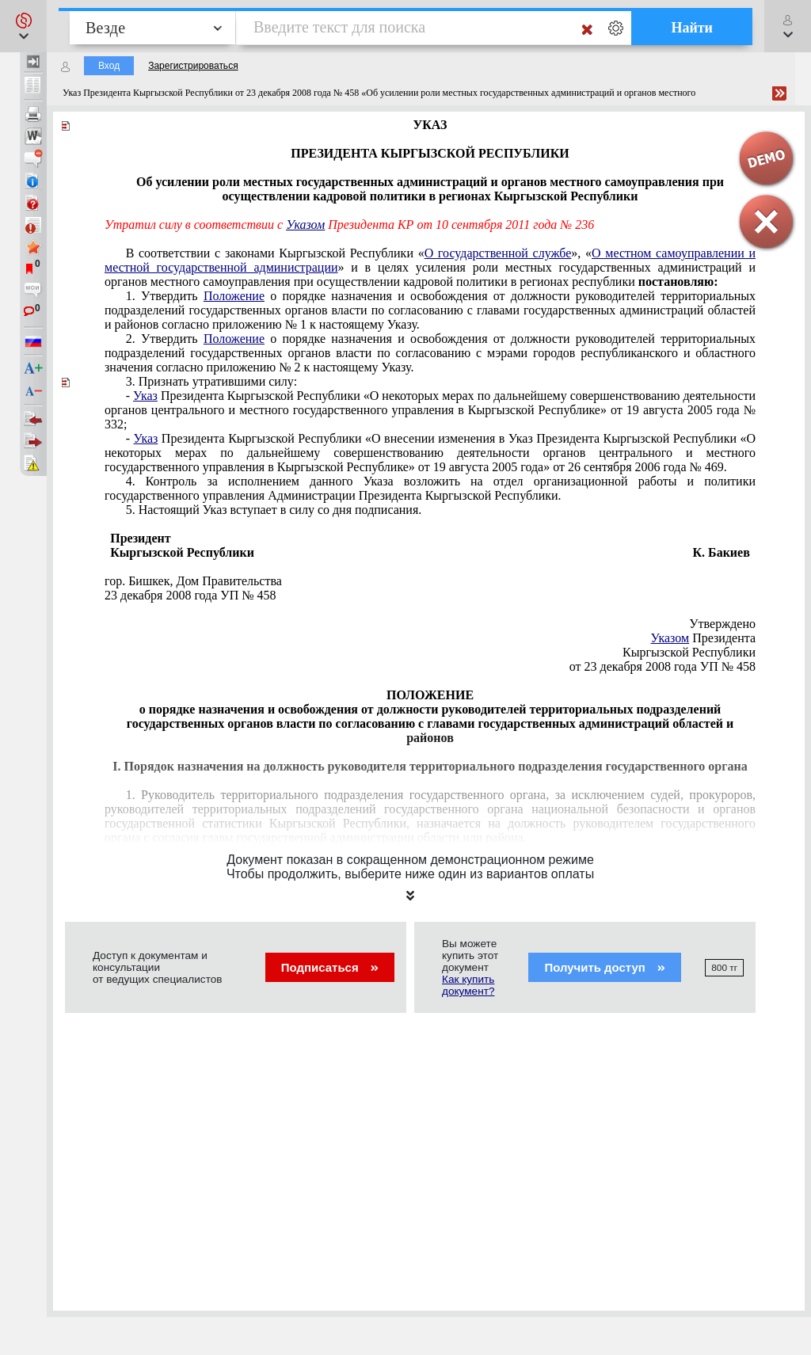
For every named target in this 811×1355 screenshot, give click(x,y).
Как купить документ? (468, 985)
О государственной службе (498, 253)
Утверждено (722, 623)
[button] (23, 26)
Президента (703, 638)
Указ (145, 395)
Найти (692, 28)
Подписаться (330, 967)
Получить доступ (604, 967)
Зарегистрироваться (193, 65)
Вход (109, 65)
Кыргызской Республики (689, 652)
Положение (234, 296)
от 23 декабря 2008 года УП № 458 (662, 666)
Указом (305, 224)
